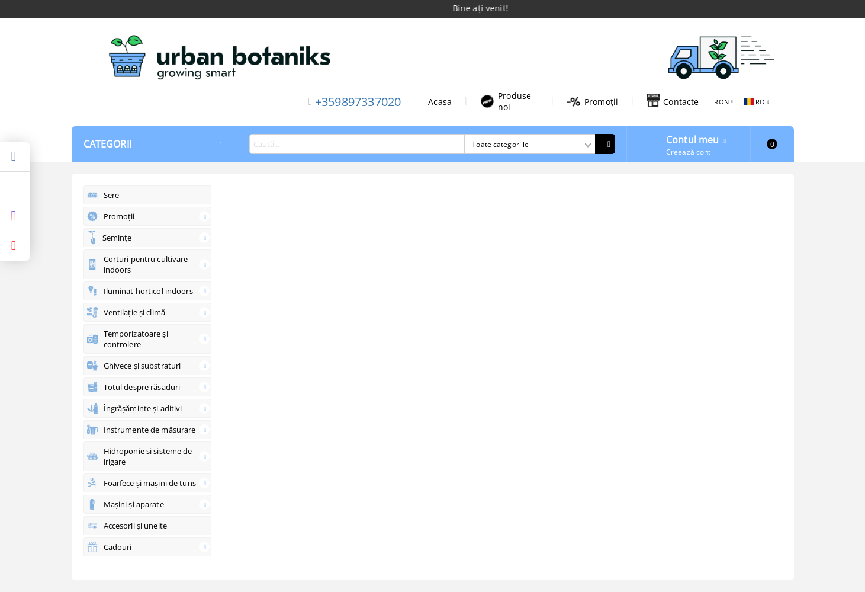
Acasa (440, 101)
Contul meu (692, 138)
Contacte (673, 101)
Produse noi (505, 101)
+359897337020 (358, 102)
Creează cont (688, 152)
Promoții (592, 101)
